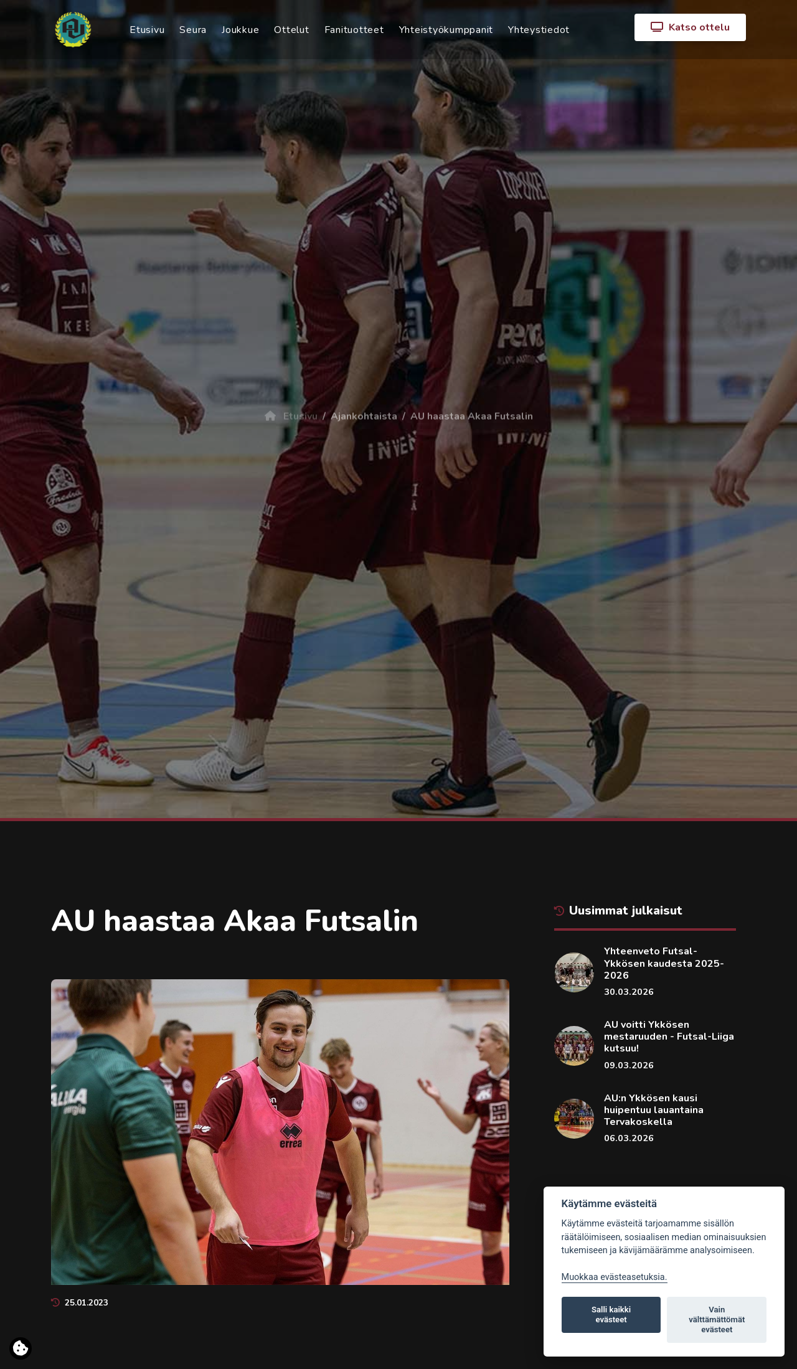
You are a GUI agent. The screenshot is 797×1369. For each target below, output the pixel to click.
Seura (193, 30)
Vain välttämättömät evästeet (717, 1319)
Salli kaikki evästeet (611, 1314)
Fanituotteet (354, 30)
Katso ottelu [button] (690, 27)
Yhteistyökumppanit (446, 30)
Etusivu (147, 30)
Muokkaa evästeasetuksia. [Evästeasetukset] (614, 1277)
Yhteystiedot (539, 30)
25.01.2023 (79, 1303)
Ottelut (291, 30)
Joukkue (240, 30)
